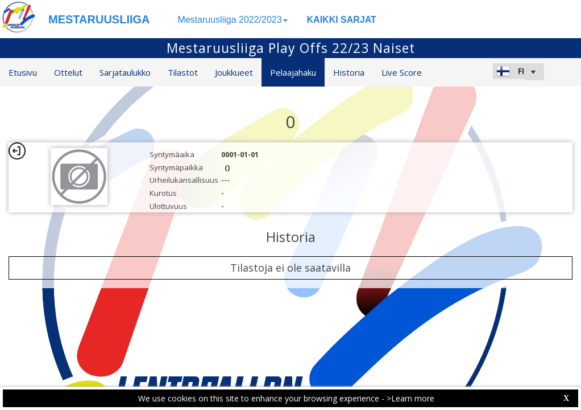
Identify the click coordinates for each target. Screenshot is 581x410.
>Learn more (410, 398)
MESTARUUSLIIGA (99, 19)
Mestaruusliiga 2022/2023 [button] (232, 19)
